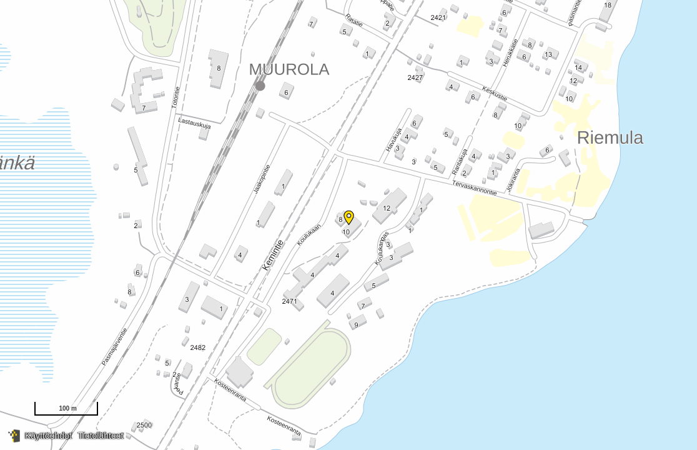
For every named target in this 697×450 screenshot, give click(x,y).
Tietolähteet (101, 436)
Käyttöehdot (48, 436)
